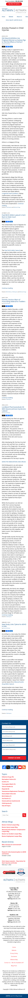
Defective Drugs (17, 207)
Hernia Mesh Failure (9, 794)
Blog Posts (14, 966)
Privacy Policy (14, 953)
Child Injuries (8, 207)
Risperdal (5, 789)
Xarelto (5, 782)
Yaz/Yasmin (6, 798)
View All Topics (6, 806)
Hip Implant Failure (9, 779)
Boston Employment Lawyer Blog (12, 836)
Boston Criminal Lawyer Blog (10, 825)
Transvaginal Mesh (8, 784)
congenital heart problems (10, 193)
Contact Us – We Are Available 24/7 (14, 962)
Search (24, 815)
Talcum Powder (7, 786)
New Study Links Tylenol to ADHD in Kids (14, 625)
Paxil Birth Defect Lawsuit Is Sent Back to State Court (13, 216)
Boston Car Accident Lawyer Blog (11, 834)
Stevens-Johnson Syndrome (11, 801)
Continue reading (7, 288)
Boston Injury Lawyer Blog (10, 827)
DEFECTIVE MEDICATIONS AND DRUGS (14, 462)
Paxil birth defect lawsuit (12, 250)
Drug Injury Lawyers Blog (14, 10)
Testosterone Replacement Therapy (13, 791)
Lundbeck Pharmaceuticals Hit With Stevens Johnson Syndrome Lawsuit (14, 409)
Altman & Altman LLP (19, 989)
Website (11, 16)
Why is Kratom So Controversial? (11, 844)
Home (3, 16)
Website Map (14, 959)
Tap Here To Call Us (14, 3)
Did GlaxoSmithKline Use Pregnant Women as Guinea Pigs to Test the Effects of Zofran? (14, 40)
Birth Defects (9, 291)
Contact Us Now (14, 758)
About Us (19, 16)
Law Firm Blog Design (14, 996)
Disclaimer (14, 956)
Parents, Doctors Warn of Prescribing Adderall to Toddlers (13, 300)
